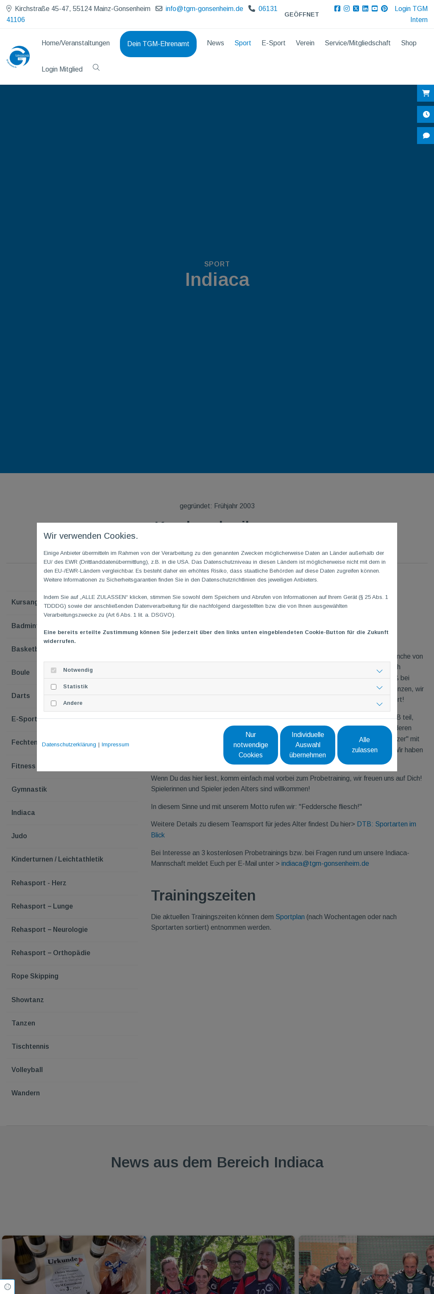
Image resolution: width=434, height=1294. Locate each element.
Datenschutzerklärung (69, 744)
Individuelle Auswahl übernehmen (272, 745)
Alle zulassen (353, 744)
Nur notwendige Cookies (191, 745)
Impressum (115, 744)
